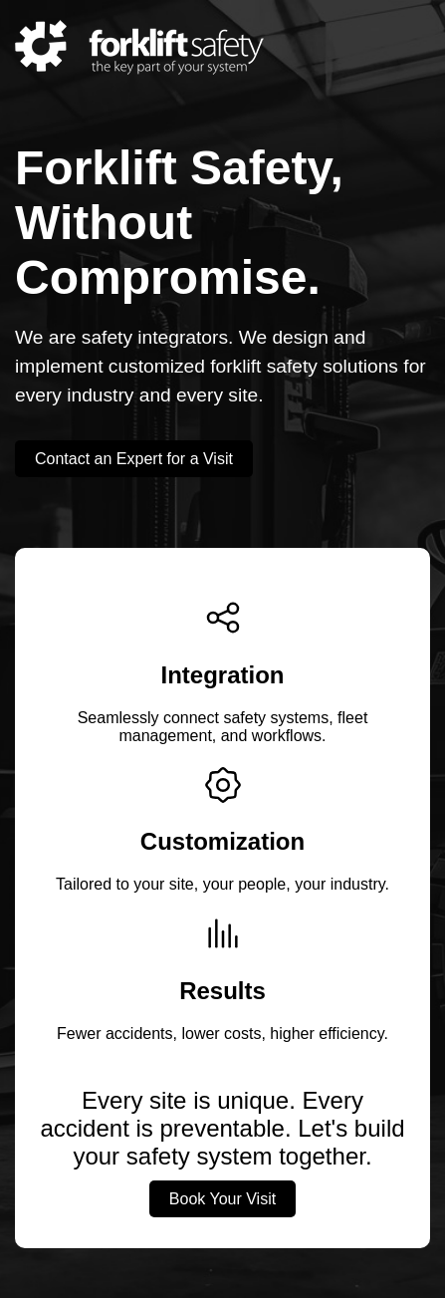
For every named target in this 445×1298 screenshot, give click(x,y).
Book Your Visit (222, 1198)
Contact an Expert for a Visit (134, 458)
